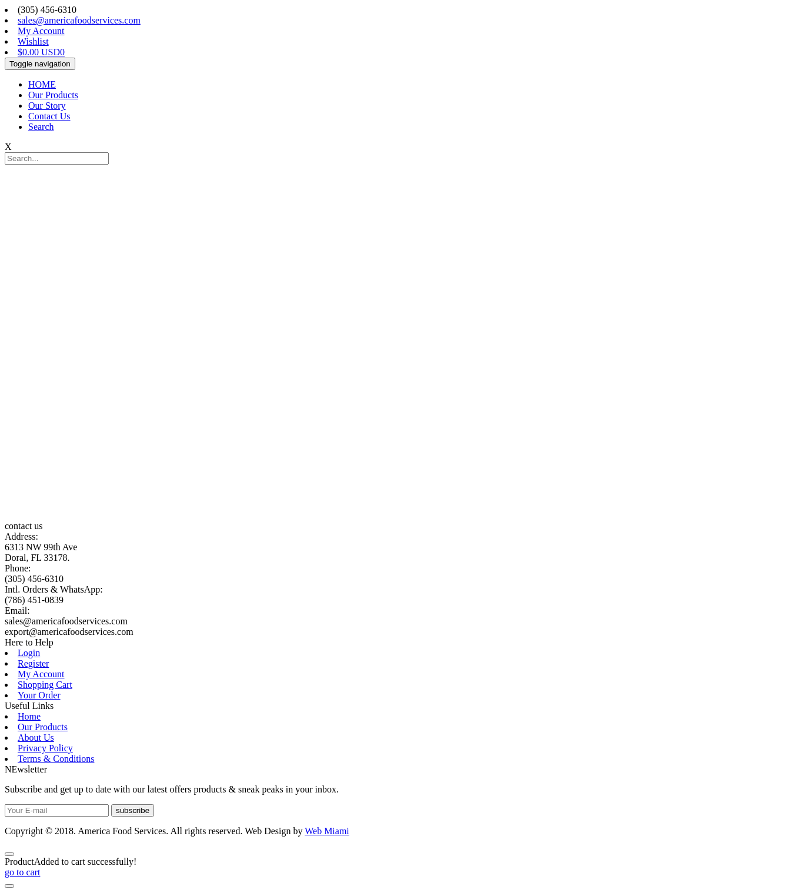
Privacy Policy (45, 748)
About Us (36, 738)
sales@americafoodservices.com (79, 20)
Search (41, 127)
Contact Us (49, 116)
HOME (42, 84)
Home (29, 716)
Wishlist (33, 41)
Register (33, 663)
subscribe (132, 810)
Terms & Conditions (56, 759)
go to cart (22, 872)
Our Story (47, 106)
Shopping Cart (45, 685)
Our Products (53, 95)
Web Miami (327, 831)
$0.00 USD (41, 52)
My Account (41, 31)
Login (29, 653)
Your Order (39, 695)
